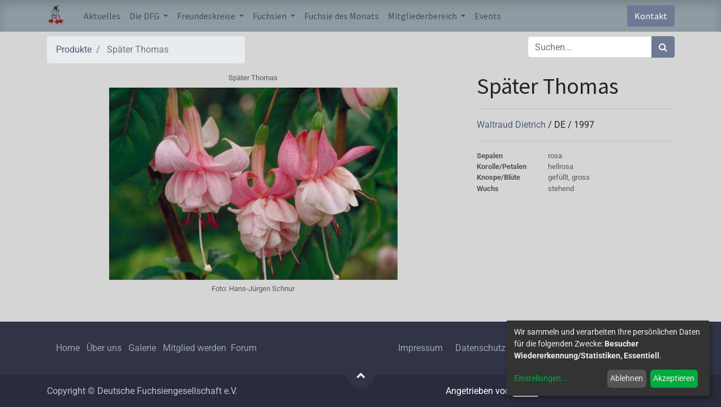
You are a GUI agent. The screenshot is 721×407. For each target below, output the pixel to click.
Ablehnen (626, 378)
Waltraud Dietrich (512, 124)
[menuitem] (102, 16)
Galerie (142, 348)
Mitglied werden (195, 348)
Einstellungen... (541, 378)
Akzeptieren (673, 378)
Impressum (420, 348)
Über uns (104, 348)
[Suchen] (663, 47)
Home (68, 348)
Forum (244, 348)
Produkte (74, 49)
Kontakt (650, 15)
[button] (360, 374)
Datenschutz (480, 348)
